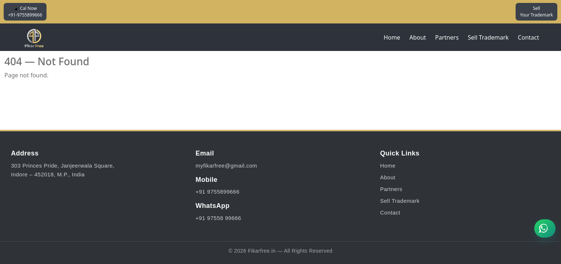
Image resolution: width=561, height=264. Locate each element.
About (417, 37)
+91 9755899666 (217, 191)
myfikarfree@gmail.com (226, 165)
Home (391, 37)
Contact (528, 37)
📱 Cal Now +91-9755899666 (25, 11)
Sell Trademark (488, 37)
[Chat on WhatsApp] (545, 228)
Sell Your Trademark (536, 11)
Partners (446, 37)
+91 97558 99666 (218, 218)
